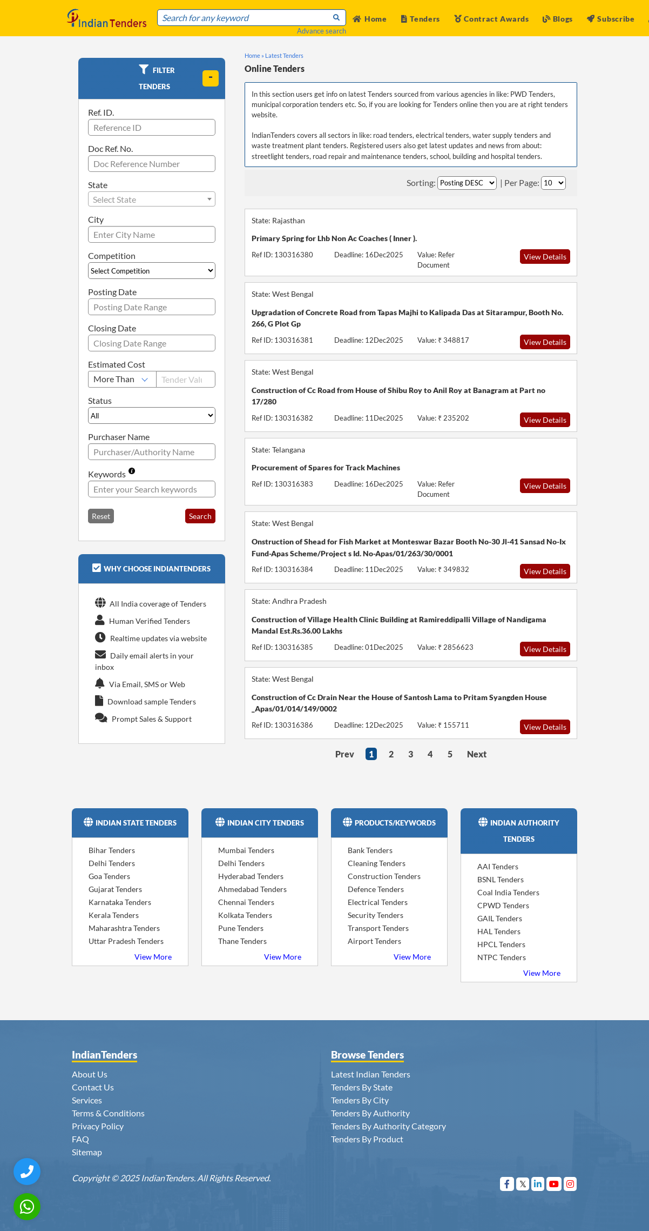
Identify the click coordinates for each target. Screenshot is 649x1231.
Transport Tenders (378, 928)
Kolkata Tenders (245, 915)
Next (476, 754)
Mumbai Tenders (246, 850)
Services (87, 1100)
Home (370, 18)
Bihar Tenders (112, 850)
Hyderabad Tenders (250, 876)
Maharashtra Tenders (124, 928)
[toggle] (210, 78)
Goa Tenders (109, 876)
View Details (545, 256)
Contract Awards (491, 18)
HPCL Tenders (501, 944)
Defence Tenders (376, 889)
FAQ (80, 1139)
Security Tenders (375, 915)
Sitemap (87, 1152)
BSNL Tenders (500, 879)
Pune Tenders (240, 928)
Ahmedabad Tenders (252, 889)
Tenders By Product (367, 1139)
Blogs (558, 18)
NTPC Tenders (501, 957)
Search (200, 516)
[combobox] (151, 199)
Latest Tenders (284, 55)
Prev (344, 754)
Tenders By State (362, 1087)
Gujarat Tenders (115, 889)
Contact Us (93, 1087)
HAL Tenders (498, 931)
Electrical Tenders (378, 902)
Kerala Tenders (114, 915)
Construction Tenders (384, 876)
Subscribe (611, 18)
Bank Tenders (370, 850)
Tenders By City (360, 1100)
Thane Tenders (242, 941)
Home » (254, 55)
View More (153, 956)
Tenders (421, 18)
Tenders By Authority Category (388, 1126)
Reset (101, 516)
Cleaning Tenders (376, 863)
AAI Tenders (497, 866)
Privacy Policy (98, 1126)
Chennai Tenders (246, 902)
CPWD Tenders (503, 905)
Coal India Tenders (508, 892)
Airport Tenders (374, 941)
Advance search (321, 30)
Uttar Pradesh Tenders (126, 941)
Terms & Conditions (108, 1113)
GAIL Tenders (499, 918)
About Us (89, 1074)
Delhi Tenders (112, 863)
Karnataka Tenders (120, 902)
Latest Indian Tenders (370, 1074)
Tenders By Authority (370, 1113)
